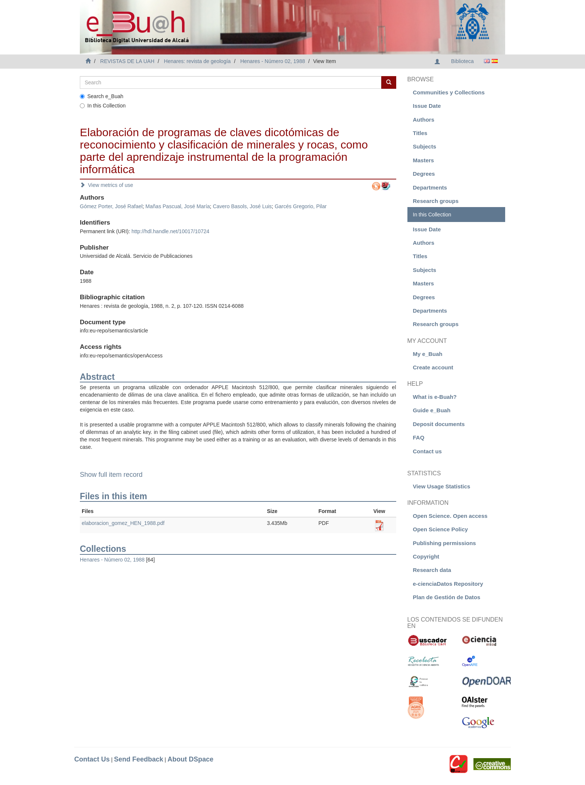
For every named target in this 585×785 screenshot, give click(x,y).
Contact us (427, 451)
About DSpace (190, 759)
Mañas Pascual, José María (178, 206)
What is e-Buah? (435, 397)
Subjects (425, 146)
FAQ (419, 437)
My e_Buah (427, 354)
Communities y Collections (449, 92)
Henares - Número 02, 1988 (272, 61)
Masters (423, 160)
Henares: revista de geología (197, 61)
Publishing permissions (444, 543)
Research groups (436, 201)
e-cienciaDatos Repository (448, 584)
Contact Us (92, 759)
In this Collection (103, 106)
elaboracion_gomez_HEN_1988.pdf (123, 523)
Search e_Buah (101, 96)
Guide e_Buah (432, 410)
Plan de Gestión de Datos (447, 597)
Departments (430, 187)
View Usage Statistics (441, 486)
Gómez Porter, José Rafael (111, 206)
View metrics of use (106, 185)
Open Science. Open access (450, 516)
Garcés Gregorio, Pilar (300, 206)
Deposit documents (439, 424)
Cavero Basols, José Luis (242, 206)
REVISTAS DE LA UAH (127, 61)
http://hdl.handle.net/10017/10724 (170, 231)
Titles (420, 133)
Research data (432, 570)
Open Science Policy (440, 529)
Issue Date (427, 106)
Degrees (424, 174)
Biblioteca (462, 61)
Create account (433, 367)
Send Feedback (138, 759)
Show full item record (111, 474)
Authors (424, 119)
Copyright (426, 556)
